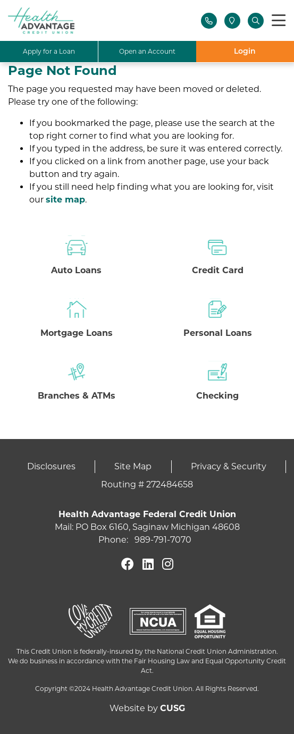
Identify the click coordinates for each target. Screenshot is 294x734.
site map (65, 200)
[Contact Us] (209, 21)
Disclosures (51, 466)
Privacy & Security (228, 466)
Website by (147, 708)
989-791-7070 (163, 540)
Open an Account (147, 51)
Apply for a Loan (49, 51)
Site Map (133, 466)
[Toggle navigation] (278, 21)
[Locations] (232, 21)
